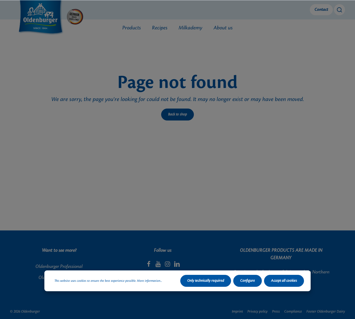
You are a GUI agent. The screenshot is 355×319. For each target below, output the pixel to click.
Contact (321, 9)
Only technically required (205, 281)
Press (276, 311)
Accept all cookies (284, 281)
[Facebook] (149, 265)
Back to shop (177, 114)
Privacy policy (257, 311)
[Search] (339, 9)
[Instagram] (168, 265)
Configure (247, 281)
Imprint (237, 311)
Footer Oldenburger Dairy (325, 311)
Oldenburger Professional (59, 266)
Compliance (293, 311)
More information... (149, 281)
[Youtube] (158, 265)
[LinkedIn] (177, 265)
